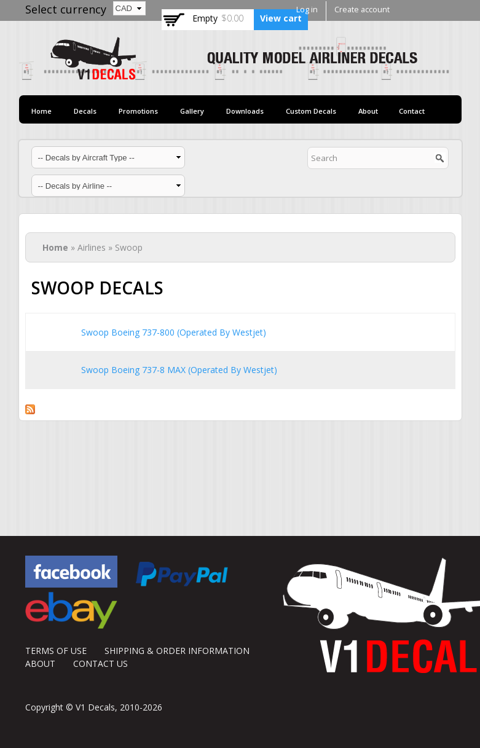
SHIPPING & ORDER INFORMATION (177, 650)
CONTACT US (100, 663)
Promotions (138, 111)
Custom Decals (311, 111)
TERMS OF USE (56, 650)
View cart (281, 18)
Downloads (245, 111)
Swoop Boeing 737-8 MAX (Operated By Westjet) (179, 370)
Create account (362, 9)
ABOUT (40, 663)
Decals (85, 111)
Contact (412, 111)
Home (41, 111)
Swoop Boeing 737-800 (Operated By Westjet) (173, 332)
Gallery (192, 111)
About (368, 111)
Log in (307, 9)
